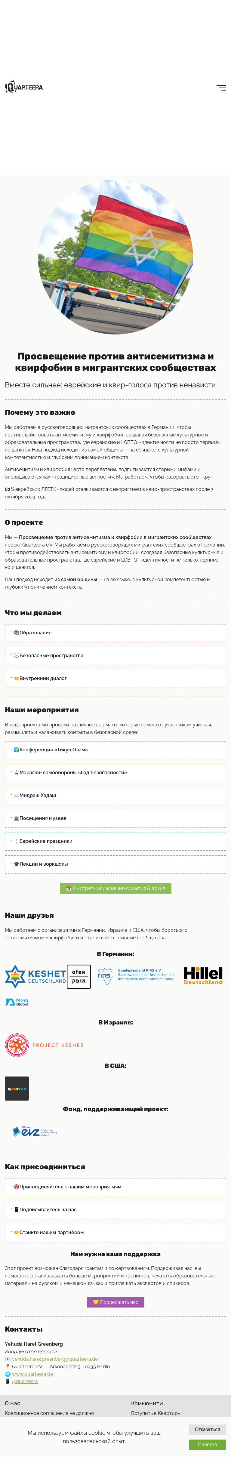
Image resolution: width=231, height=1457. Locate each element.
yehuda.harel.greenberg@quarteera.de (55, 1359)
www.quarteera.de (32, 1374)
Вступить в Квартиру (155, 1413)
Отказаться (207, 1429)
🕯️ (43, 841)
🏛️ (40, 818)
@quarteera (25, 1381)
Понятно (207, 1444)
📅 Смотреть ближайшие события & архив (115, 888)
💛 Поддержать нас (115, 1302)
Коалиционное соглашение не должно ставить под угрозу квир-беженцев (49, 1416)
